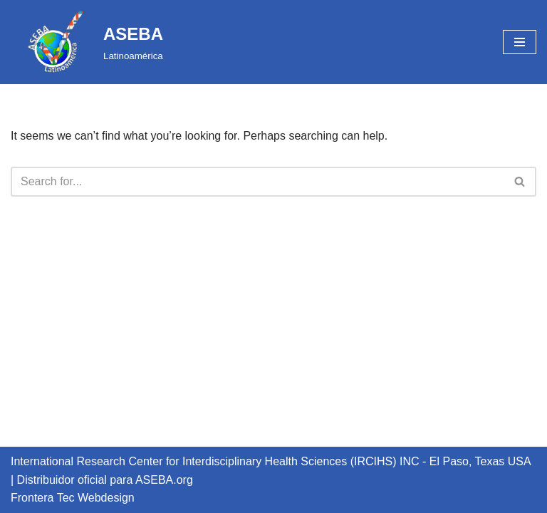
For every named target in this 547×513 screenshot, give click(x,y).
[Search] (257, 182)
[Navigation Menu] (519, 42)
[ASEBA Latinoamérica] (87, 42)
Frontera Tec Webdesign (73, 498)
